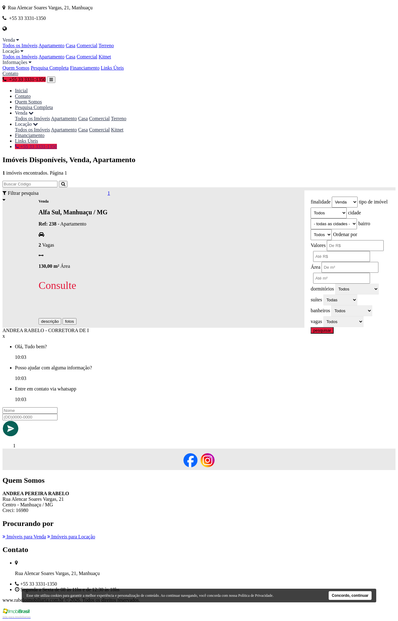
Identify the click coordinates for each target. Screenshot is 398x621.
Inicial (21, 90)
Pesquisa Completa (50, 68)
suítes (316, 299)
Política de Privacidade (255, 595)
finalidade (321, 201)
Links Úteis (112, 68)
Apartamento (52, 45)
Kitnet (105, 56)
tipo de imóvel (373, 201)
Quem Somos (16, 68)
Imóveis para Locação (71, 536)
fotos (69, 321)
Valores (318, 245)
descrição (50, 321)
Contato (10, 73)
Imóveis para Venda (24, 536)
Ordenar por (345, 234)
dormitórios (322, 288)
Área (315, 267)
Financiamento (85, 68)
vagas (316, 321)
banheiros (320, 310)
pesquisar (322, 330)
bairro (364, 223)
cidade (354, 212)
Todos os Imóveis (20, 45)
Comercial (86, 45)
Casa (70, 45)
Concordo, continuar (350, 595)
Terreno (106, 45)
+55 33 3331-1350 (24, 79)
